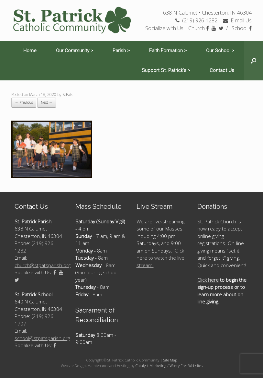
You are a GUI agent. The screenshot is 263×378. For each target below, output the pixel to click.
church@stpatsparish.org (43, 265)
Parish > (121, 50)
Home (30, 50)
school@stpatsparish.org (42, 338)
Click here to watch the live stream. (160, 257)
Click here (208, 280)
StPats (67, 94)
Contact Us (222, 70)
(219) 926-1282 (196, 20)
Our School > (220, 50)
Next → (46, 102)
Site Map (170, 360)
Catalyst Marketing (150, 365)
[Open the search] (253, 60)
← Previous (24, 102)
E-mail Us (237, 20)
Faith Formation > (168, 50)
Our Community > (74, 50)
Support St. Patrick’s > (166, 70)
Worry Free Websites (186, 365)
